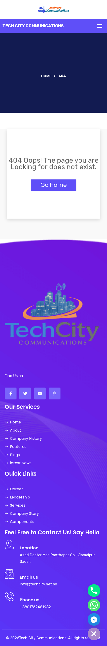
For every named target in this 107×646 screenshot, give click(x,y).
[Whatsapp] (94, 605)
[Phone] (94, 590)
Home (46, 76)
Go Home (53, 185)
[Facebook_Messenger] (94, 619)
